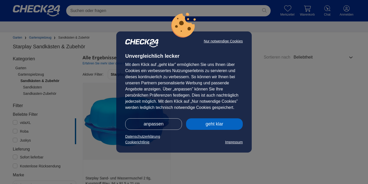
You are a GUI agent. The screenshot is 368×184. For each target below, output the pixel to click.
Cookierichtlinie (137, 142)
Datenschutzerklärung (142, 136)
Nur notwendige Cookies (223, 41)
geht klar (214, 123)
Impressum (234, 142)
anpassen (154, 123)
